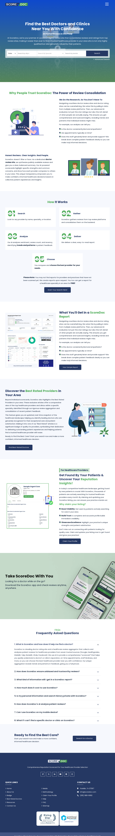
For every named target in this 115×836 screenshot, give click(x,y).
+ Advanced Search (101, 59)
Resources (11, 803)
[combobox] (27, 53)
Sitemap (46, 806)
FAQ (44, 803)
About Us (10, 792)
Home (9, 789)
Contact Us (11, 806)
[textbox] (44, 53)
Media (45, 789)
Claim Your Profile (70, 541)
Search (97, 53)
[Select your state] (12, 53)
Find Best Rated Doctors (19, 447)
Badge (9, 796)
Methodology (48, 792)
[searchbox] (27, 53)
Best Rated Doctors (14, 799)
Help (44, 799)
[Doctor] (75, 53)
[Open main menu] (107, 4)
